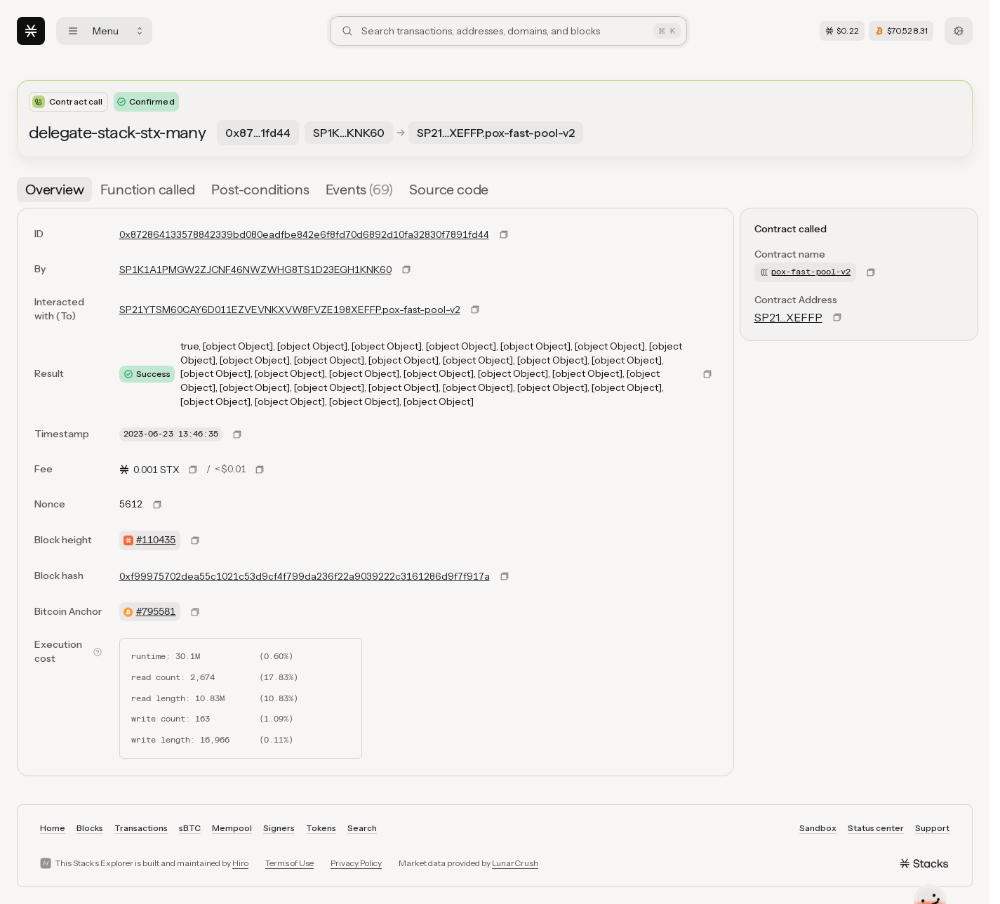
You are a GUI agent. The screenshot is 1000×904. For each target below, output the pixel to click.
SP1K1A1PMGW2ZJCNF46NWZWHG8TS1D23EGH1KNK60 (255, 269)
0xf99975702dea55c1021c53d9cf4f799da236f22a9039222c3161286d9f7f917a (304, 576)
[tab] (54, 189)
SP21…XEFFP (788, 317)
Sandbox (817, 828)
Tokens (321, 828)
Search (362, 828)
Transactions (141, 828)
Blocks (89, 828)
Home (52, 828)
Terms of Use (289, 863)
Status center (876, 828)
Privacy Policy (356, 863)
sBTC (190, 828)
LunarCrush (515, 863)
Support (932, 828)
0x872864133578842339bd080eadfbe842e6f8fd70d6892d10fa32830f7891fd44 (304, 234)
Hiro (240, 863)
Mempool (232, 828)
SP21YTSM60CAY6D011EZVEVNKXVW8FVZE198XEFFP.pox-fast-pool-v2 (289, 309)
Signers (279, 828)
